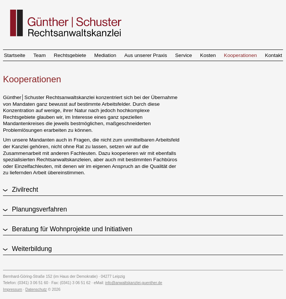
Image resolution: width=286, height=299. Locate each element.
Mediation (105, 55)
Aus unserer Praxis (145, 55)
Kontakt (273, 55)
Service (183, 55)
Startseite (14, 55)
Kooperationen (240, 55)
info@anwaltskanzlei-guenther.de (133, 283)
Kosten (208, 55)
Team (40, 55)
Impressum (12, 289)
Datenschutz (36, 289)
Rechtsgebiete (70, 55)
